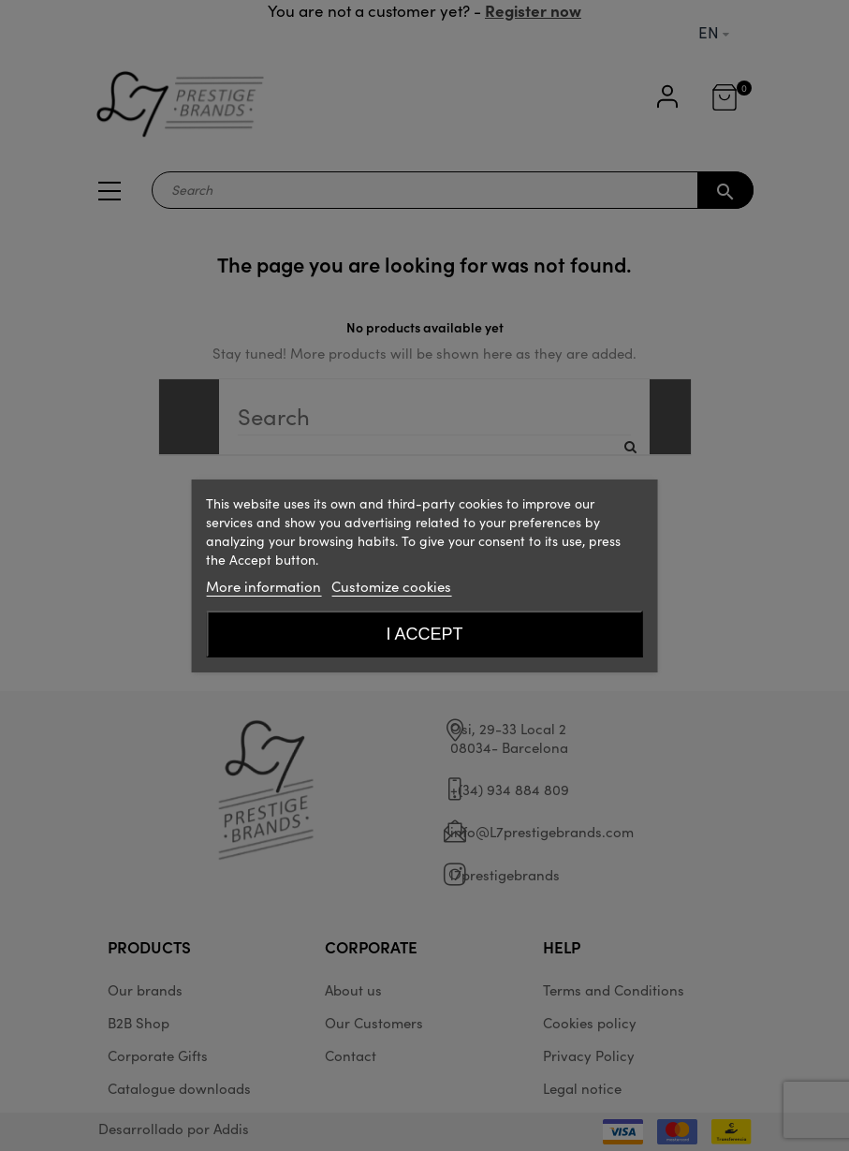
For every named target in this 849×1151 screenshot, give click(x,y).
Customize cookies (391, 586)
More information (263, 586)
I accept (424, 634)
